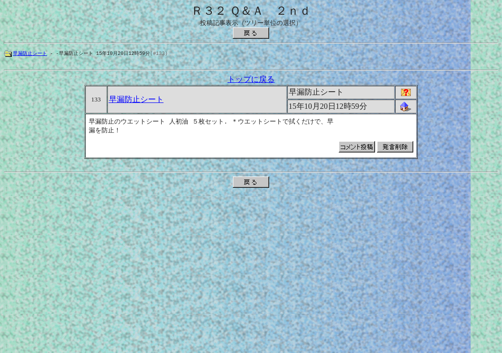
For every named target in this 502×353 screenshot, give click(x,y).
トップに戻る (251, 80)
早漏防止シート (30, 53)
